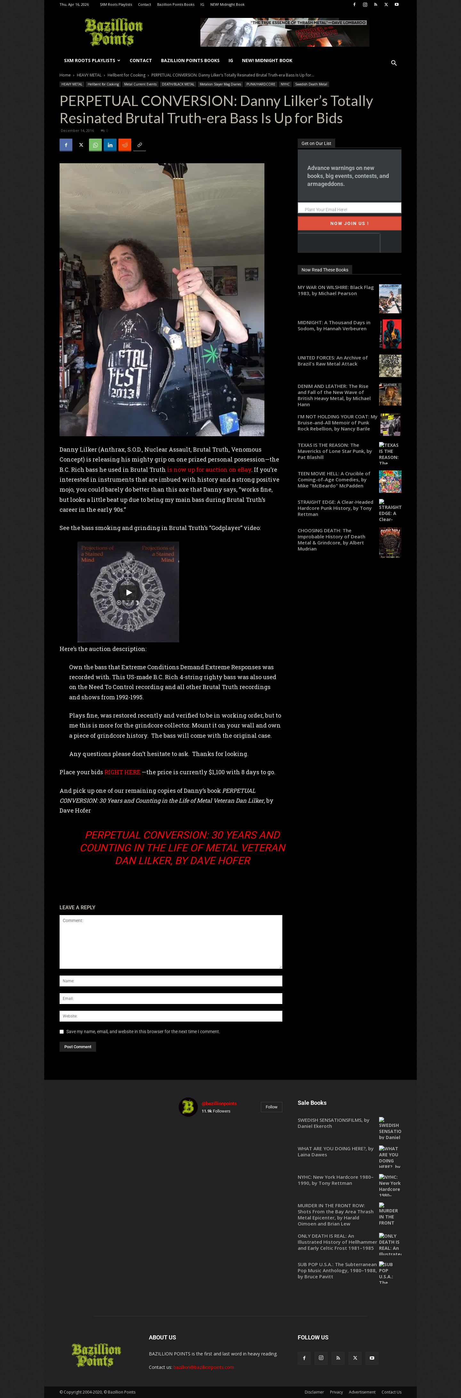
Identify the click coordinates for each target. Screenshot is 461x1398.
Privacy (336, 1392)
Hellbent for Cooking (126, 75)
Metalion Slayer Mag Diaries (220, 84)
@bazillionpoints (219, 1103)
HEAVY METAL (89, 75)
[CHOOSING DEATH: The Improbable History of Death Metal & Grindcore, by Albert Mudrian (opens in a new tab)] (349, 539)
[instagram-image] (195, 1138)
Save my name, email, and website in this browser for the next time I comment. (143, 1031)
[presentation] (338, 243)
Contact (144, 4)
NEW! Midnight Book (227, 4)
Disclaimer (314, 1392)
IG (202, 4)
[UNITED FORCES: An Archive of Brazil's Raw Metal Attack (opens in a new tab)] (349, 361)
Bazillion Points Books (175, 4)
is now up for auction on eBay (209, 469)
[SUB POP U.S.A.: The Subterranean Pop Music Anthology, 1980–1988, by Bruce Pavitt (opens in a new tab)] (349, 1270)
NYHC (285, 84)
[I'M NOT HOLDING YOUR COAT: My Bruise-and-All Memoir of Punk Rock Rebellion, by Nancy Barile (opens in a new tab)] (349, 423)
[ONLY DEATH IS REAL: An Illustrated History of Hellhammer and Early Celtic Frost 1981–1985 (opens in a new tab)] (349, 1242)
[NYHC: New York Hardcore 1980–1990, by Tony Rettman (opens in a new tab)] (349, 1180)
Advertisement (362, 1392)
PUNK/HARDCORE (261, 84)
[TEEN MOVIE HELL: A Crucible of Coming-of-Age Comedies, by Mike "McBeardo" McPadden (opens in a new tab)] (349, 479)
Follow (272, 1107)
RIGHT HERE (122, 772)
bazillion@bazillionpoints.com (204, 1367)
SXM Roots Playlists (116, 4)
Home (65, 75)
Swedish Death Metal (311, 84)
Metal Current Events (140, 84)
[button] (393, 64)
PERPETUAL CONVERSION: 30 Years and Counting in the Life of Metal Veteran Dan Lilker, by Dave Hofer (182, 848)
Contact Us (391, 1392)
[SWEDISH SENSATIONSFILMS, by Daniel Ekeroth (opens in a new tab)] (349, 1123)
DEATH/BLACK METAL (178, 84)
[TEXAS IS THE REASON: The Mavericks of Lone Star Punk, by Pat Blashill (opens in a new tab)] (349, 451)
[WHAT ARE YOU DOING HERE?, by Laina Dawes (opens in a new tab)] (349, 1151)
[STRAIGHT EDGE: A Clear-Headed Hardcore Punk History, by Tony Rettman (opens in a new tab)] (349, 508)
